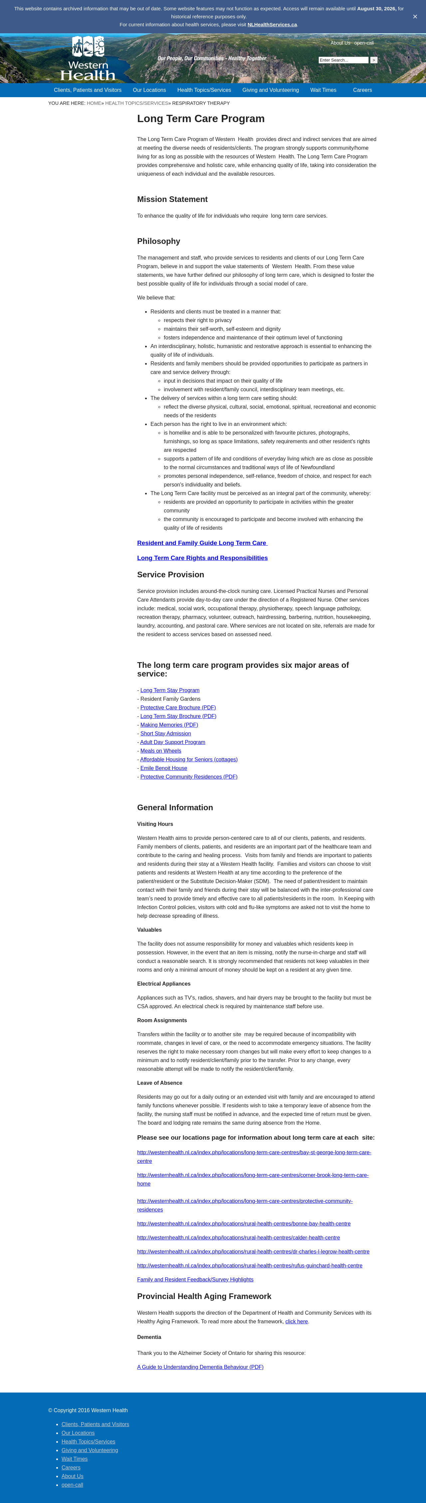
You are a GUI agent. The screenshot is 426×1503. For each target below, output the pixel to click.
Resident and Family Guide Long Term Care (202, 542)
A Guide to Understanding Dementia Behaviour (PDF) (200, 1367)
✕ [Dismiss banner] (415, 16)
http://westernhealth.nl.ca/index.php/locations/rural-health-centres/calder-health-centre (238, 1237)
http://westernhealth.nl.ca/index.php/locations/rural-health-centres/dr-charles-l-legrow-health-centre (253, 1251)
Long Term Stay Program (170, 690)
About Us (340, 43)
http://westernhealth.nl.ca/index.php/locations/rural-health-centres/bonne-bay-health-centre (243, 1223)
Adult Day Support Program (172, 742)
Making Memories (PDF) (169, 725)
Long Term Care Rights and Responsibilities (202, 557)
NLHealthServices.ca (272, 24)
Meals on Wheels (160, 751)
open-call (364, 43)
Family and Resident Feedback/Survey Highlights (195, 1279)
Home (94, 103)
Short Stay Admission (165, 733)
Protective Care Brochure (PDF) (178, 707)
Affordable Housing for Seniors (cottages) (189, 759)
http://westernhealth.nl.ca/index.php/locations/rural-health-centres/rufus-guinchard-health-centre (249, 1265)
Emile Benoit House (163, 768)
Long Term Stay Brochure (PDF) (178, 716)
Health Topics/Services (136, 103)
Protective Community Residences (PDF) (189, 777)
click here (297, 1321)
